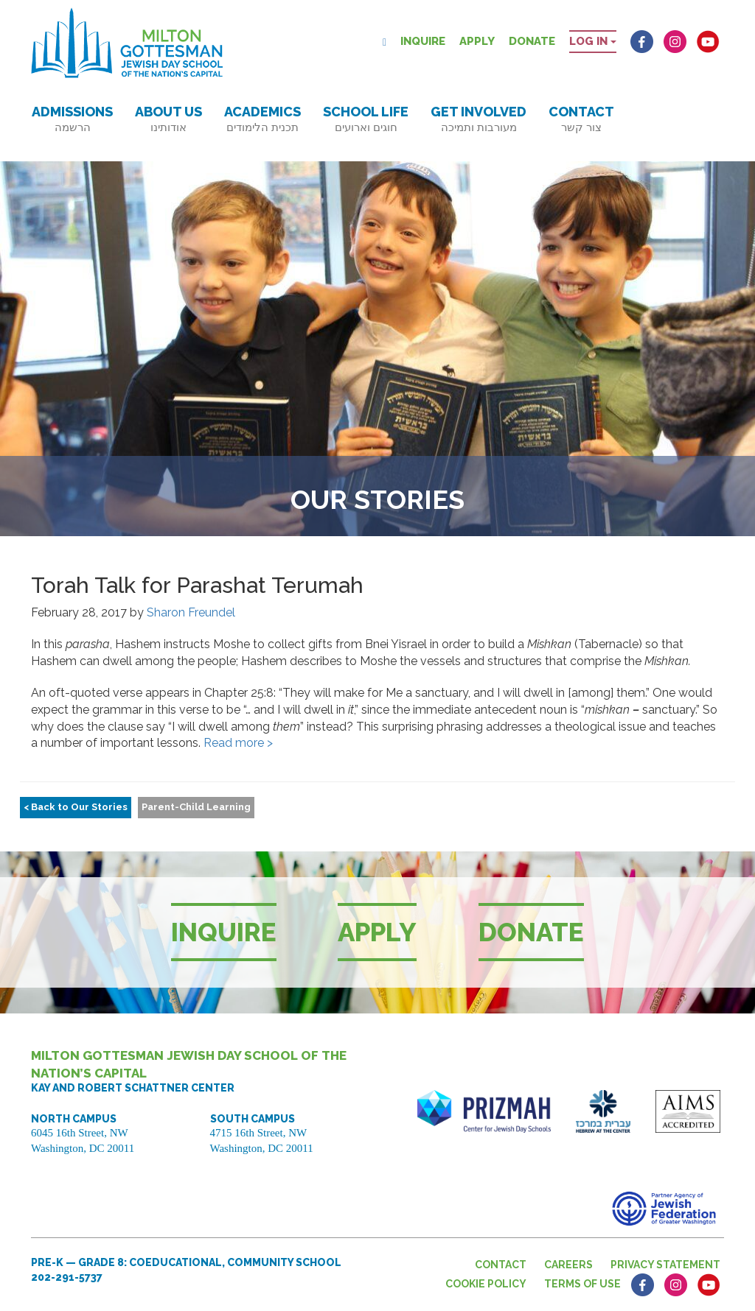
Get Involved (478, 119)
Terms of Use (582, 1284)
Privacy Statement (665, 1264)
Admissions (72, 119)
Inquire (422, 41)
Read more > (238, 743)
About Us (168, 119)
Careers (568, 1264)
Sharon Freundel (191, 612)
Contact (581, 119)
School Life (365, 119)
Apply (477, 41)
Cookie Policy (485, 1284)
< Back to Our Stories (76, 806)
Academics (262, 119)
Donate (532, 41)
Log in (592, 41)
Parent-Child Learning (196, 806)
